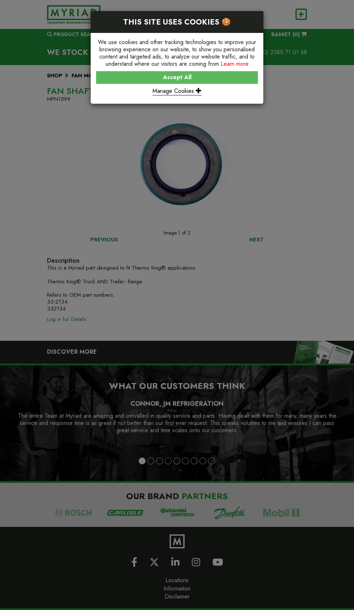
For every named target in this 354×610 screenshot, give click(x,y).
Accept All (177, 77)
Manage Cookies (177, 91)
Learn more (235, 64)
